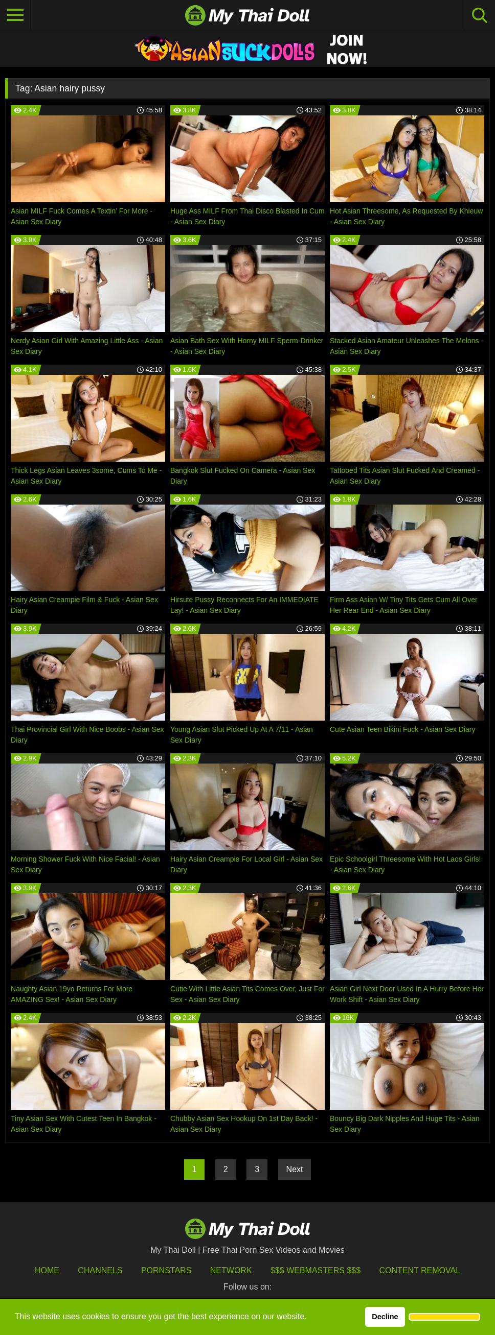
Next (294, 1169)
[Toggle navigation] (15, 15)
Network (231, 1270)
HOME (47, 1270)
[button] (444, 1317)
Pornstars (166, 1270)
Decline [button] (385, 1317)
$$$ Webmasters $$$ (316, 1270)
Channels (100, 1270)
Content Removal (420, 1270)
